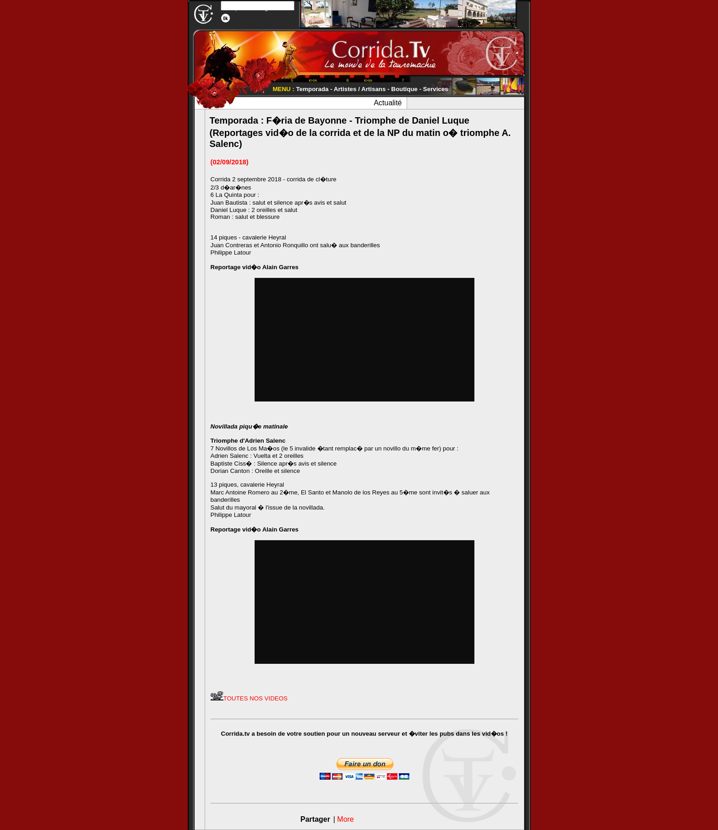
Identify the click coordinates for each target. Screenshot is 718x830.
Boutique (404, 89)
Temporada (312, 89)
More (345, 819)
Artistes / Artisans (360, 89)
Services (435, 89)
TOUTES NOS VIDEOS (249, 698)
